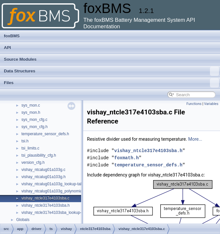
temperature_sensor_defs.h (45, 134)
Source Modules (20, 59)
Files (111, 82)
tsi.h (25, 141)
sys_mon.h (30, 112)
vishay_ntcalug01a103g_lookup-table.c (55, 184)
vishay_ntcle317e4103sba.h (45, 205)
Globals (23, 219)
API (7, 47)
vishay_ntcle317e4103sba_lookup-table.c (57, 212)
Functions (194, 104)
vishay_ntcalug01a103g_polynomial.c (53, 191)
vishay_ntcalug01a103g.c (43, 169)
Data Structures (111, 71)
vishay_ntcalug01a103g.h (43, 177)
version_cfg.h (32, 162)
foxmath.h (126, 158)
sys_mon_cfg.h (34, 126)
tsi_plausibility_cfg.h (38, 155)
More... (195, 139)
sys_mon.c (30, 105)
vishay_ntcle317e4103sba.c (45, 198)
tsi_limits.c (30, 148)
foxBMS (11, 35)
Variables (211, 104)
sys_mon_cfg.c (34, 119)
